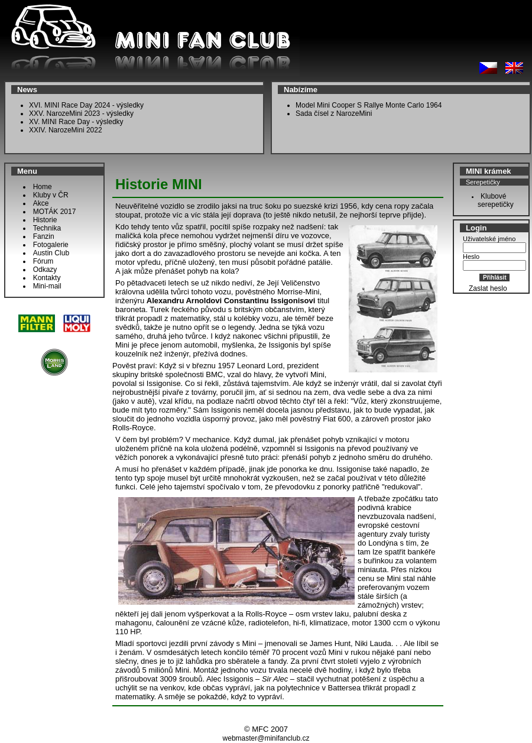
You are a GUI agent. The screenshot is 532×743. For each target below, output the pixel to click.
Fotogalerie (51, 245)
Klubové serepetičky (493, 200)
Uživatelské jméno (489, 238)
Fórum (43, 261)
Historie (45, 220)
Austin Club (51, 253)
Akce (41, 203)
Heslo (471, 256)
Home (42, 187)
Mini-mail (47, 286)
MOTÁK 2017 (54, 211)
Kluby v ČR (51, 195)
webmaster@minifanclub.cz (266, 738)
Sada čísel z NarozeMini (334, 113)
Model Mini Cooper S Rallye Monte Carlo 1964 (369, 105)
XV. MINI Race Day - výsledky (76, 122)
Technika (47, 228)
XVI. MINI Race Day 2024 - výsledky (86, 105)
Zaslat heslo (488, 288)
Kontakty (47, 278)
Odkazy (45, 269)
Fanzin (43, 236)
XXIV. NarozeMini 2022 (65, 130)
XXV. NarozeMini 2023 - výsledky (81, 113)
